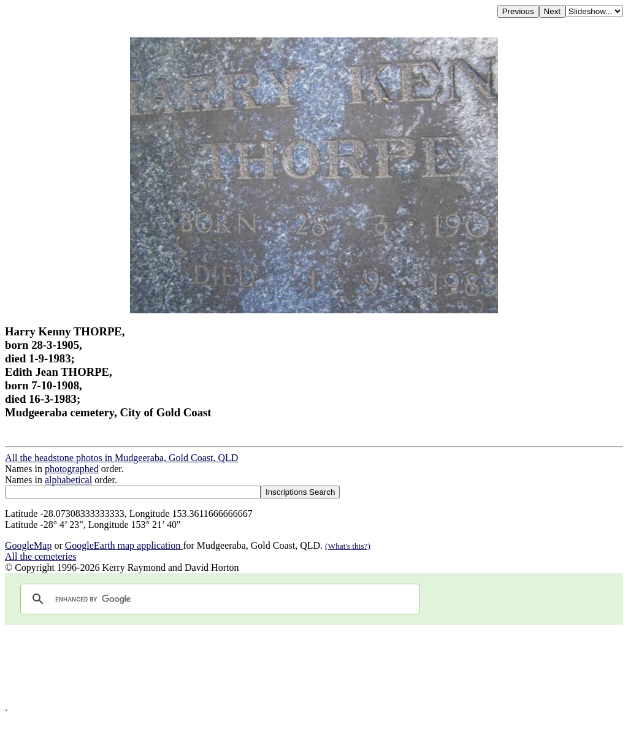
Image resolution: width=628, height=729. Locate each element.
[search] (218, 599)
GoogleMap (28, 545)
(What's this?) (347, 546)
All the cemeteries (40, 556)
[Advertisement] (314, 666)
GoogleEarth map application (124, 545)
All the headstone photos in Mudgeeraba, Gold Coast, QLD (121, 457)
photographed (72, 469)
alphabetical (68, 480)
